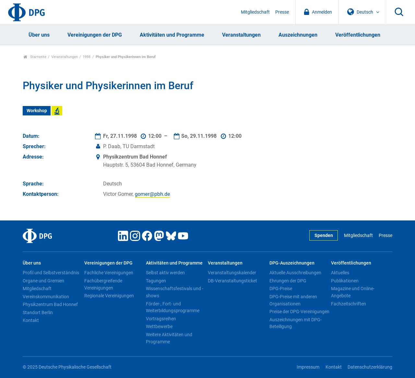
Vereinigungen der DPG (94, 35)
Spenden (323, 235)
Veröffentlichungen (357, 35)
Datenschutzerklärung (370, 367)
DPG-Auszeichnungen (291, 263)
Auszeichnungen (298, 35)
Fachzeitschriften (348, 303)
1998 (86, 57)
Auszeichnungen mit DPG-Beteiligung (295, 323)
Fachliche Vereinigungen (108, 272)
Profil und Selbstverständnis (51, 272)
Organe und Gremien (43, 280)
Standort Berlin (38, 312)
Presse (282, 12)
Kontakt (31, 320)
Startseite (34, 57)
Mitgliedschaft (255, 12)
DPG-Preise (280, 288)
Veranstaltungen (241, 35)
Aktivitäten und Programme (172, 35)
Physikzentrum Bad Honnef (50, 304)
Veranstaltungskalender (232, 272)
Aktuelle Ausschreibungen (295, 272)
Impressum (308, 367)
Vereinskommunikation (46, 296)
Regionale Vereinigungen (109, 295)
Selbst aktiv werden (165, 272)
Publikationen (345, 280)
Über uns (39, 35)
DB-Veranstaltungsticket (232, 280)
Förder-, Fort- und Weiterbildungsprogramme (172, 307)
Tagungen (156, 280)
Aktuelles (340, 272)
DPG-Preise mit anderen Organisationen (293, 300)
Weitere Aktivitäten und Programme (169, 338)
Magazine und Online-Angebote (352, 292)
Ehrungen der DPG (287, 280)
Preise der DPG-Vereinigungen (299, 311)
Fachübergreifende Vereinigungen (103, 284)
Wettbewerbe (159, 326)
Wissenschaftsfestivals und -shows (174, 292)
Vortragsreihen (161, 318)
